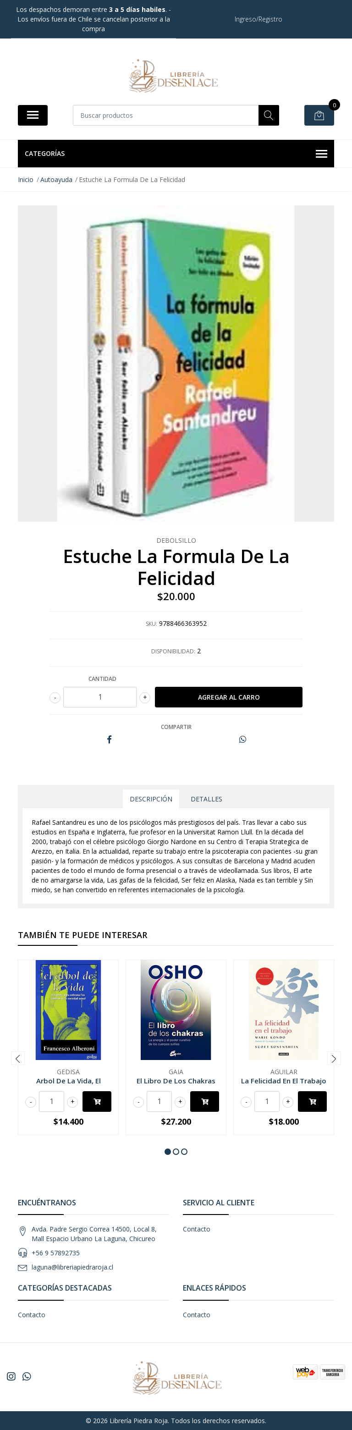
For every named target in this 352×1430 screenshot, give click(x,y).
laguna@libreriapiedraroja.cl (72, 1267)
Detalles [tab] (206, 799)
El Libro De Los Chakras (176, 1080)
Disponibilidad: (173, 651)
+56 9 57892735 (56, 1252)
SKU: (151, 624)
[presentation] (18, 1058)
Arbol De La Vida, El (68, 1080)
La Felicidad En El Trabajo (283, 1080)
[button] (168, 1151)
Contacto (196, 1229)
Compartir (176, 727)
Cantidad (102, 679)
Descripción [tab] (151, 799)
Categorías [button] (176, 154)
